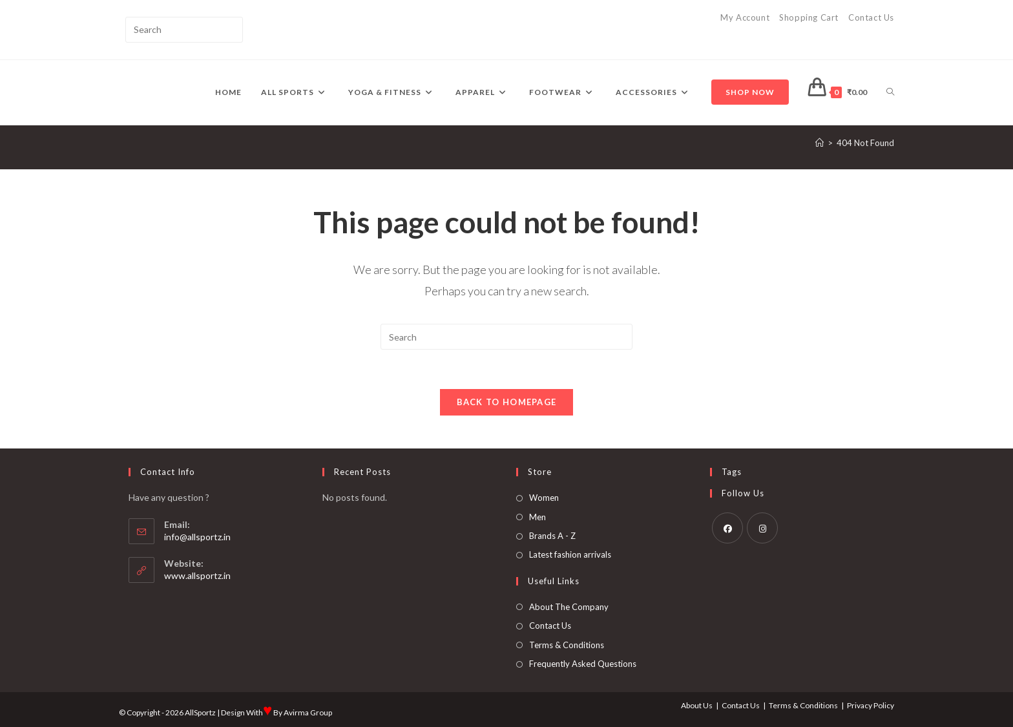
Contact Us (871, 17)
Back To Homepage (507, 402)
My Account (744, 17)
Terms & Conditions (566, 645)
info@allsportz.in (197, 536)
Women (544, 497)
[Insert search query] (184, 30)
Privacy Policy (870, 705)
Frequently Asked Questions (582, 664)
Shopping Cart (809, 17)
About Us (697, 705)
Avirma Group (308, 712)
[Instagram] (762, 527)
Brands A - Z (552, 536)
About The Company (569, 607)
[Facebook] (727, 527)
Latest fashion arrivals (570, 554)
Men (537, 517)
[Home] (819, 143)
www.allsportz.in (197, 575)
